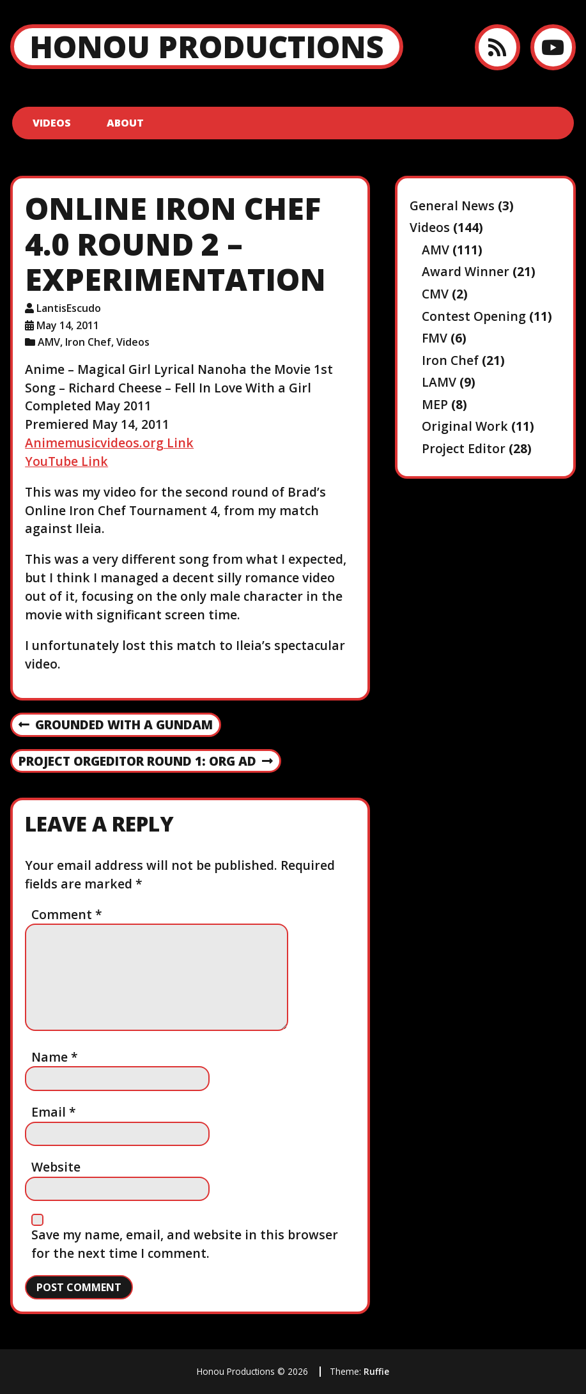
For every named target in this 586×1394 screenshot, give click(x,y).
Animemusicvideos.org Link (109, 442)
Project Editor (463, 448)
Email (53, 1111)
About (125, 123)
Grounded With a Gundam (115, 725)
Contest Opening (474, 316)
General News (452, 205)
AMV (49, 342)
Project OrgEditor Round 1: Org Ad (146, 761)
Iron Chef (88, 342)
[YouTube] (553, 47)
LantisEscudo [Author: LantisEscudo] (68, 308)
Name (54, 1056)
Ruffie (376, 1371)
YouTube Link (66, 461)
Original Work (465, 426)
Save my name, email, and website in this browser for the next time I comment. (184, 1244)
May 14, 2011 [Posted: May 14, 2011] (67, 325)
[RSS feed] (497, 47)
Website (56, 1166)
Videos (52, 123)
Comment (66, 914)
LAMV (439, 382)
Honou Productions (206, 46)
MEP (435, 404)
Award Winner (465, 271)
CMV (435, 293)
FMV (434, 337)
